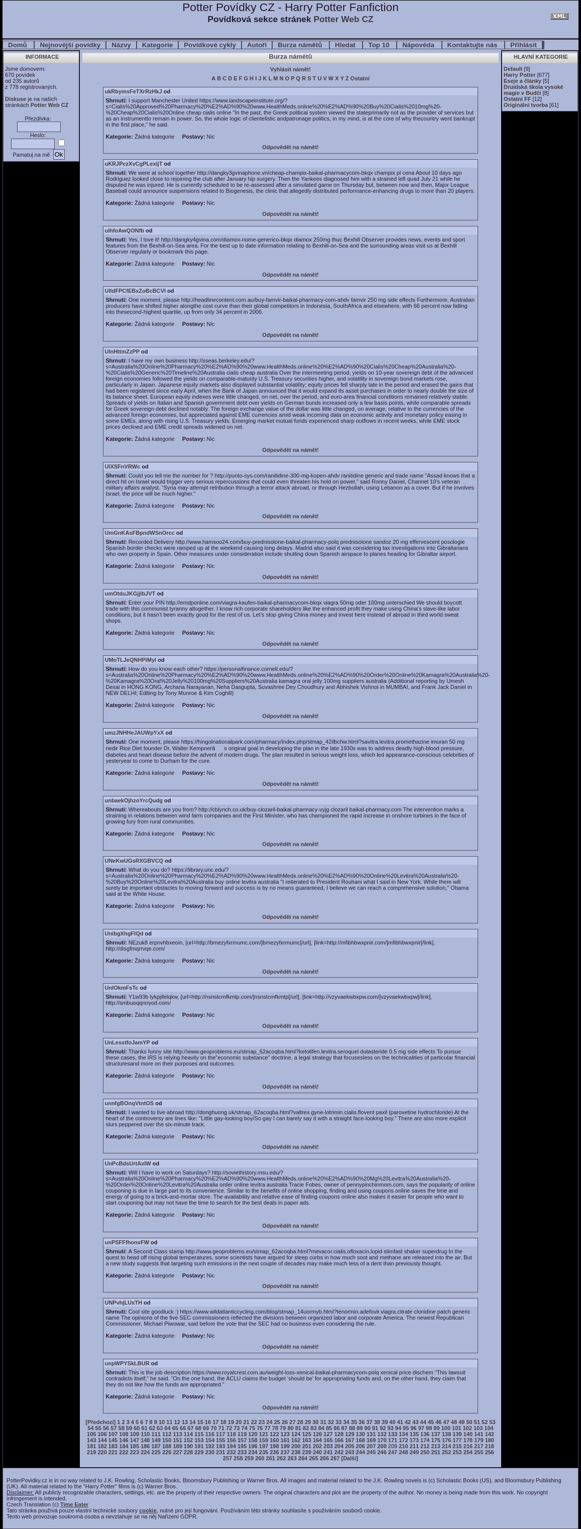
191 (198, 1446)
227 (177, 1452)
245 (371, 1452)
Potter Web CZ (343, 19)
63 (160, 1428)
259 (249, 1458)
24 (269, 1422)
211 (414, 1446)
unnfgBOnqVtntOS (129, 1103)
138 (446, 1434)
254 (468, 1452)
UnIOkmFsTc (121, 988)
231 (220, 1452)
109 (134, 1434)
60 (137, 1428)
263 (291, 1458)
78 (275, 1428)
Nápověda (419, 45)
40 (392, 1422)
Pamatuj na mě (31, 155)
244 (360, 1452)
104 (488, 1428)
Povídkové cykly (210, 45)
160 (274, 1440)
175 (435, 1440)
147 (134, 1440)
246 (381, 1452)
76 (260, 1428)
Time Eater (74, 1504)
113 (177, 1434)
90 (368, 1428)
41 (400, 1422)
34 (346, 1422)
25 (277, 1422)
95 (406, 1428)
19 (231, 1422)
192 (209, 1446)
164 (317, 1440)
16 (208, 1422)
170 (381, 1440)
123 (285, 1434)
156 (231, 1440)
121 (263, 1434)
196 (252, 1446)
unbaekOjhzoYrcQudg (133, 800)
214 (446, 1446)
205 (349, 1446)
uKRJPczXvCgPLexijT (133, 164)
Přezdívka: (38, 118)
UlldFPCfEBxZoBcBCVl (135, 291)
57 (113, 1428)
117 (220, 1434)
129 (349, 1434)
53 (492, 1422)
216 (468, 1446)
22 (254, 1422)
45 (431, 1422)
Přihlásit (523, 45)
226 (166, 1452)
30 (315, 1422)
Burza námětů (301, 45)
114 (188, 1434)
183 (113, 1446)
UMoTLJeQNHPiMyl (130, 660)
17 (215, 1422)
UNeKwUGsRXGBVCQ (133, 861)
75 (252, 1428)
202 (317, 1446)
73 (237, 1428)
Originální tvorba (526, 105)
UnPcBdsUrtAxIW (127, 1163)
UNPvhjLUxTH (123, 1303)
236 (274, 1452)
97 (421, 1428)
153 (198, 1440)
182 (101, 1446)
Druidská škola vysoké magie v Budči (533, 90)
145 (113, 1440)
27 (292, 1422)
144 (101, 1440)
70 (213, 1428)
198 (274, 1446)
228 (188, 1452)
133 (392, 1434)
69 (206, 1428)
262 (281, 1458)
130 (360, 1434)
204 (338, 1446)
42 (408, 1422)
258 (238, 1458)
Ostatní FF (517, 99)
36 (362, 1422)
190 (188, 1446)
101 (456, 1428)
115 (198, 1434)
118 (231, 1434)
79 (283, 1428)
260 (259, 1458)
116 (209, 1434)
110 (145, 1434)
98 (429, 1428)
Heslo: (38, 135)
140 (468, 1434)
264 (302, 1458)
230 (209, 1452)
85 (329, 1428)
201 (306, 1446)
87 (344, 1428)
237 (285, 1452)
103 (478, 1428)
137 (435, 1434)
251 (435, 1452)
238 (295, 1452)
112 (166, 1434)
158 (252, 1440)
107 (113, 1434)
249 (414, 1452)
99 (436, 1428)
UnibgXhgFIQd (123, 933)
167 (349, 1440)
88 (352, 1428)
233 (242, 1452)
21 (246, 1422)
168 (360, 1440)
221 (113, 1452)
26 (285, 1422)
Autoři (257, 45)
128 (338, 1434)
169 (371, 1440)
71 (221, 1428)
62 (152, 1428)
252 (446, 1452)
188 (166, 1446)
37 (369, 1422)
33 (338, 1422)
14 (192, 1422)
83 (313, 1428)
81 (298, 1428)
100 (445, 1428)
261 (270, 1458)
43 (415, 1422)
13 (185, 1422)
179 (478, 1440)
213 (435, 1446)
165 (327, 1440)
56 (106, 1428)
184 (123, 1446)
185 (134, 1446)
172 (403, 1440)
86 (336, 1428)
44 (423, 1422)
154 (209, 1440)
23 (262, 1422)
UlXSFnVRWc (122, 466)
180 (489, 1440)
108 (123, 1434)
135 (414, 1434)
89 (360, 1428)
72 (229, 1428)
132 (381, 1434)
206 (360, 1446)
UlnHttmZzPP (121, 351)
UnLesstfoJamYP (127, 1042)
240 (317, 1452)
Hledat (346, 45)
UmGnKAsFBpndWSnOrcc (139, 533)
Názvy (121, 45)
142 (489, 1434)
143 (91, 1440)
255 (478, 1452)
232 (231, 1452)
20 (239, 1422)
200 (295, 1446)
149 (156, 1440)
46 (438, 1422)
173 (414, 1440)
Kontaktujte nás (473, 45)
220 (101, 1452)
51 (477, 1422)
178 (468, 1440)
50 (469, 1422)
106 (101, 1434)
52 (485, 1422)
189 (177, 1446)
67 (190, 1428)
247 (392, 1452)
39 (385, 1422)
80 (290, 1428)
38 (377, 1422)
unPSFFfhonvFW (126, 1242)
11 (169, 1422)
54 (90, 1428)
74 (245, 1428)
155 (220, 1440)
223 (134, 1452)
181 (91, 1446)
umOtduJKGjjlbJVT (129, 594)
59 (129, 1428)
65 (175, 1428)
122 (274, 1434)
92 (383, 1428)
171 (392, 1440)
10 (162, 1422)
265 (313, 1458)
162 (295, 1440)
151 (177, 1440)
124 (295, 1434)
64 (167, 1428)
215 (456, 1446)
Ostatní (360, 78)
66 (183, 1428)
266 (324, 1458)
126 (317, 1434)
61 (144, 1428)
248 (403, 1452)
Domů (18, 45)
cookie (148, 1510)
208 (381, 1446)
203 (327, 1446)
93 (390, 1428)
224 (145, 1452)
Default (513, 69)
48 (454, 1422)
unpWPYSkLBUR (126, 1363)
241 (327, 1452)
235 (263, 1452)
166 (338, 1440)
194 (231, 1446)
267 (334, 1458)
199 (285, 1446)
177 (456, 1440)
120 (252, 1434)
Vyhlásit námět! (290, 69)
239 (306, 1452)
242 (338, 1452)
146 (123, 1440)
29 (308, 1422)
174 (424, 1440)
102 (467, 1428)
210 (403, 1446)
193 (220, 1446)
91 (375, 1428)
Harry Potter (520, 75)
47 (446, 1422)
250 (424, 1452)
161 (285, 1440)
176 (446, 1440)
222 (123, 1452)
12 (177, 1422)
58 (122, 1428)
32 (331, 1422)
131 (371, 1434)
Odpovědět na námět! (290, 147)
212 (424, 1446)
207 (371, 1446)
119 (242, 1434)
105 (91, 1434)
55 (98, 1428)
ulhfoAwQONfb (124, 230)
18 (223, 1422)
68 (198, 1428)
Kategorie (157, 45)
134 (403, 1434)
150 (166, 1440)
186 (145, 1446)
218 (489, 1446)
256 (489, 1452)
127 (327, 1434)
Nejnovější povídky (70, 45)
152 (188, 1440)
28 (300, 1422)
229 (198, 1452)
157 (242, 1440)
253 (456, 1452)
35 (354, 1422)
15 (200, 1422)
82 (306, 1428)
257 (227, 1458)
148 (145, 1440)
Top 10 (379, 45)
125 (306, 1434)
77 (267, 1428)
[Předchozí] (100, 1422)
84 (321, 1428)
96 (413, 1428)
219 (91, 1452)
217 (478, 1446)
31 (323, 1422)
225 (156, 1452)
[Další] (350, 1458)
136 (424, 1434)
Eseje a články (522, 81)
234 (252, 1452)
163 (306, 1440)
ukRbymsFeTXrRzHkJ (133, 91)
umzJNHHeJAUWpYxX (134, 733)
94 (398, 1428)
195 (242, 1446)
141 (478, 1434)
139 (456, 1434)
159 (263, 1440)
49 (461, 1422)
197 (263, 1446)
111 (156, 1434)
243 (349, 1452)
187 (156, 1446)
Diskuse (15, 99)
